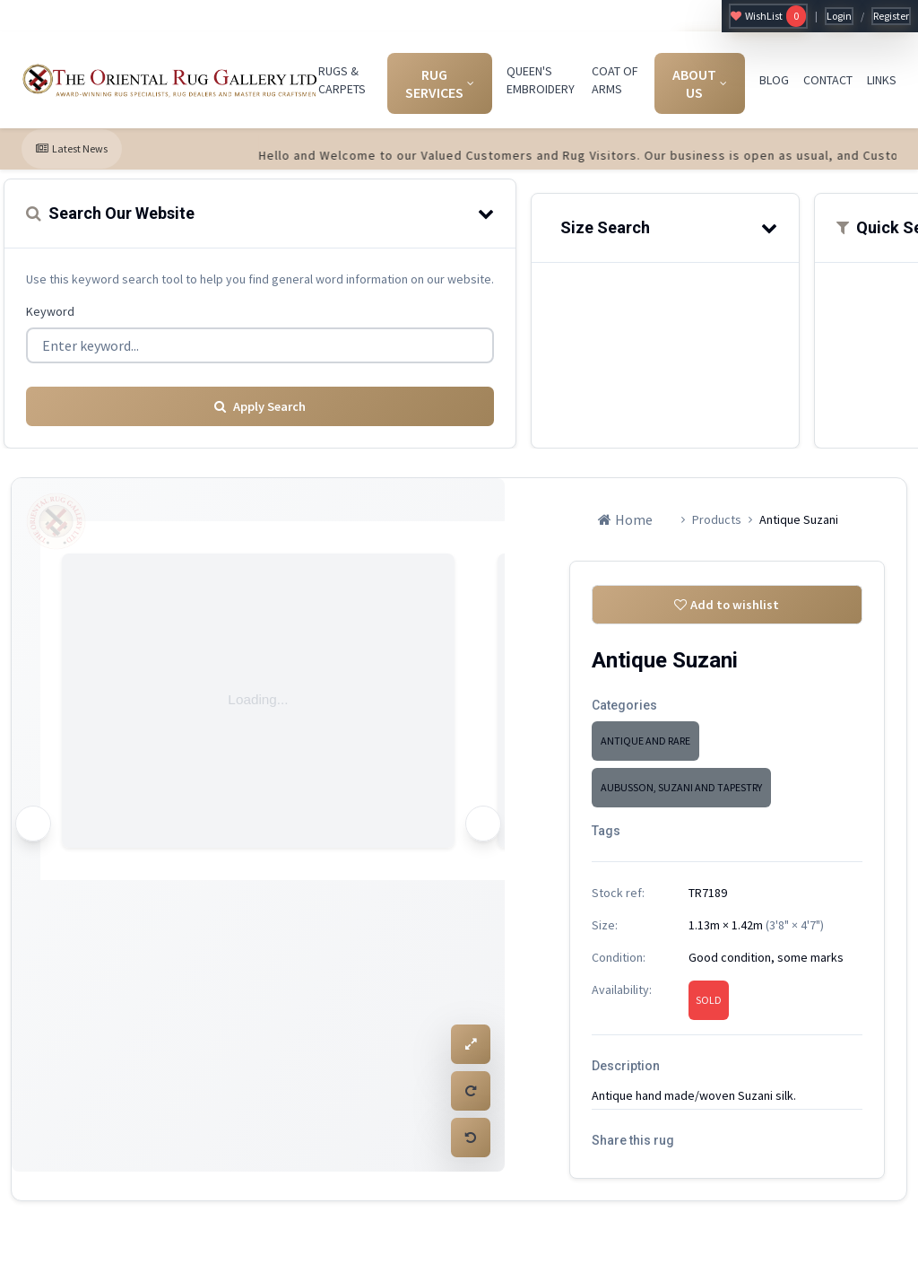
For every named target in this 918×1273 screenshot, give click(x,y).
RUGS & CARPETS (342, 80)
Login (839, 15)
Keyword (50, 311)
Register (891, 15)
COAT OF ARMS (615, 80)
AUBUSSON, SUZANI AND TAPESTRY (681, 787)
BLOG (774, 80)
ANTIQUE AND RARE (645, 740)
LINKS (881, 80)
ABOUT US (699, 83)
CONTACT (828, 80)
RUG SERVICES (439, 83)
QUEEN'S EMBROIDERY (541, 80)
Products (716, 514)
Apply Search (260, 401)
